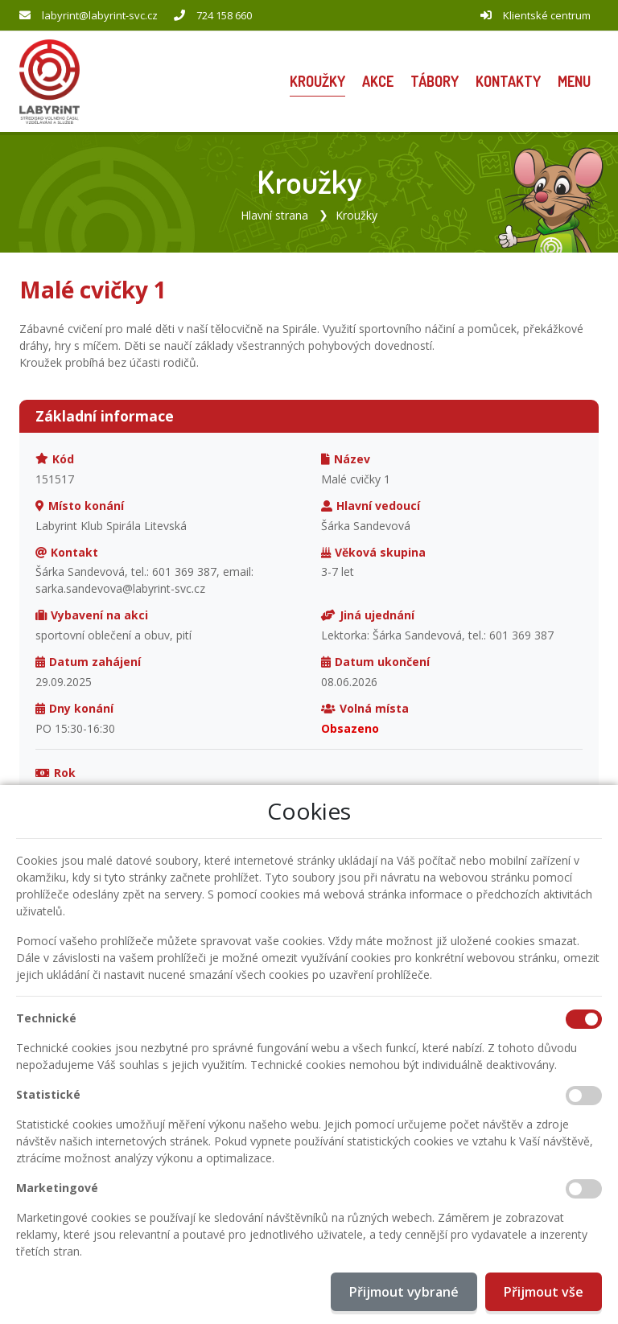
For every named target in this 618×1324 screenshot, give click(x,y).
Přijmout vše (543, 1292)
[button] (574, 80)
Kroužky (356, 214)
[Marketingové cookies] (584, 1189)
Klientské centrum (547, 15)
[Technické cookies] (584, 1019)
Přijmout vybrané (404, 1292)
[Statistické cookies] (584, 1095)
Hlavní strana (274, 214)
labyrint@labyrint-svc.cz (100, 15)
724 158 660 (224, 15)
